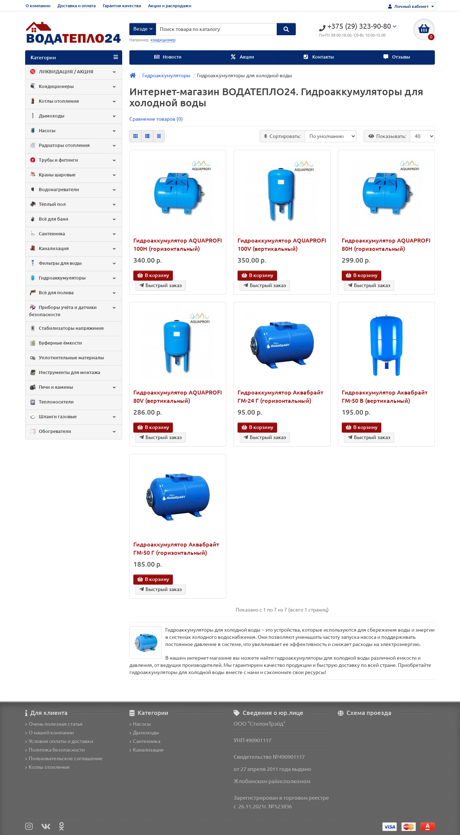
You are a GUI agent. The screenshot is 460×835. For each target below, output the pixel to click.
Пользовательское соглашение (63, 758)
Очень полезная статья (54, 724)
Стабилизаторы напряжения (66, 328)
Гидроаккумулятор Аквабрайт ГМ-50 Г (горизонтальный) (176, 548)
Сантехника (73, 233)
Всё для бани (73, 219)
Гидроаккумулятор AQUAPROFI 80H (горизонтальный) (386, 244)
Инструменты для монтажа (64, 373)
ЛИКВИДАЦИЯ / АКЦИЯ (73, 71)
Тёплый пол (73, 204)
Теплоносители (51, 402)
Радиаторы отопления (73, 145)
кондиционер (163, 40)
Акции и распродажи (169, 5)
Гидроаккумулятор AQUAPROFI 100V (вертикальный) (282, 244)
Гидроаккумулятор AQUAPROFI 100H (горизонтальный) (177, 244)
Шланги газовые (73, 417)
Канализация (73, 248)
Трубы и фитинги (73, 160)
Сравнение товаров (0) (156, 119)
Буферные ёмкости (55, 343)
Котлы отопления (73, 101)
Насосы (73, 130)
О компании (38, 5)
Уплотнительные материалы (66, 358)
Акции (242, 57)
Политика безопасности (55, 750)
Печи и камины (73, 387)
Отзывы (396, 57)
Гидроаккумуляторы (73, 278)
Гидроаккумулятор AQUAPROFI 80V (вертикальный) (177, 396)
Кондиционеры (73, 86)
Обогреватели (73, 431)
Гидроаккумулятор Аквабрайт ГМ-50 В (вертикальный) (385, 396)
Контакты (319, 57)
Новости (167, 57)
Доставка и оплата (77, 5)
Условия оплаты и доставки (59, 741)
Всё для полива (73, 292)
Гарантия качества (122, 5)
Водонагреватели (73, 189)
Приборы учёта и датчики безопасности (73, 310)
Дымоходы (73, 116)
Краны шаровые (73, 175)
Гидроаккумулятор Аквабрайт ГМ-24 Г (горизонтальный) (280, 396)
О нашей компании (49, 732)
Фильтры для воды (73, 263)
